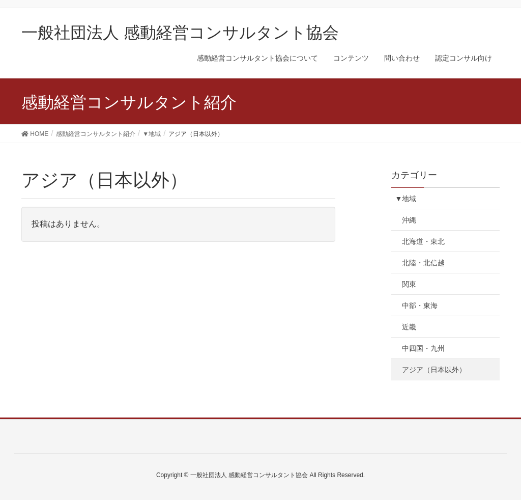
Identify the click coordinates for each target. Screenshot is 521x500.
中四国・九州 (423, 348)
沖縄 (409, 220)
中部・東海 (420, 305)
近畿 (409, 327)
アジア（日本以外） (434, 370)
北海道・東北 (423, 241)
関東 (409, 284)
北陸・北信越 (423, 263)
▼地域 (405, 199)
